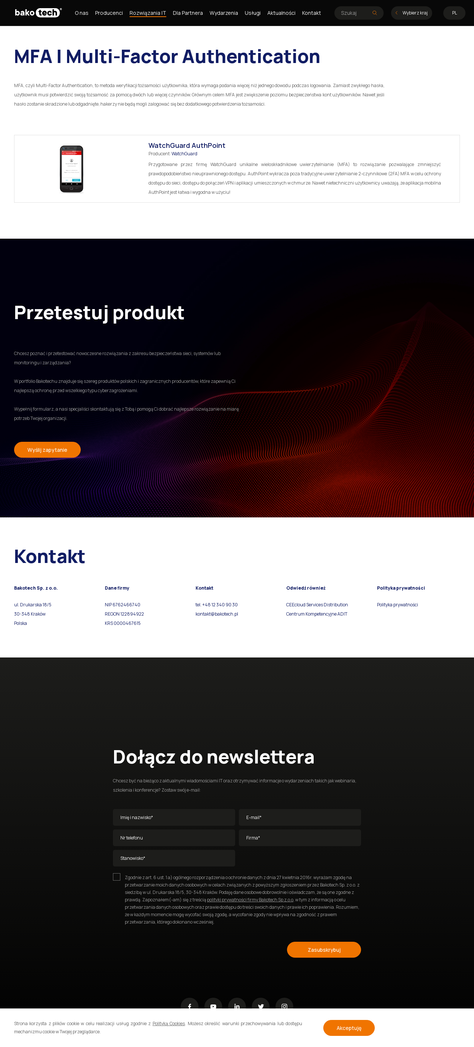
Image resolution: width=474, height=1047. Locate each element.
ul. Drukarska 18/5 (32, 605)
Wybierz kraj (411, 13)
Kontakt (311, 12)
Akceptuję (349, 1027)
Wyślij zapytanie (47, 449)
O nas (82, 12)
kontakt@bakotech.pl (217, 614)
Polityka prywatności (397, 605)
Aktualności (281, 12)
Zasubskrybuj (324, 949)
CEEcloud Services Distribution (317, 605)
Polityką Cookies (169, 1023)
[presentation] (169, 948)
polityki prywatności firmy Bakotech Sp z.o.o (250, 900)
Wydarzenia (224, 12)
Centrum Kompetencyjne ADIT (316, 614)
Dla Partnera (188, 12)
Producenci (109, 12)
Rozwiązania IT (148, 12)
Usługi (253, 12)
